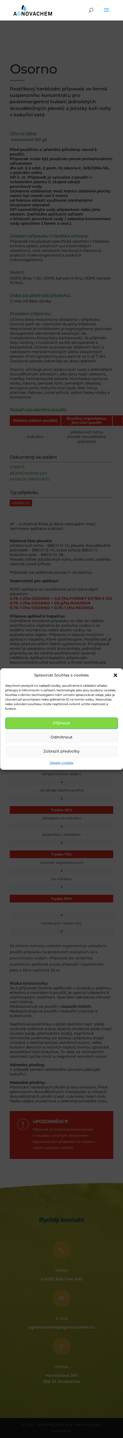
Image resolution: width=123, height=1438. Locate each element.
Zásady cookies (61, 763)
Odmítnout (61, 737)
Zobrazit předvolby (61, 751)
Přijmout (61, 723)
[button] (115, 675)
